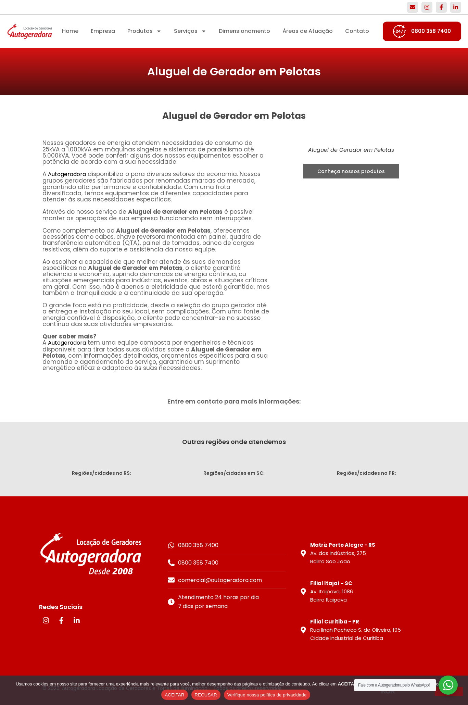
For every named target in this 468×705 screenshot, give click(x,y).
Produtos (144, 31)
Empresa (103, 31)
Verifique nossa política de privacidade (267, 694)
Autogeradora (67, 174)
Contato (357, 31)
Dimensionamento (244, 31)
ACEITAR (174, 694)
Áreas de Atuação (307, 31)
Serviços (190, 31)
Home (70, 31)
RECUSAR (206, 694)
